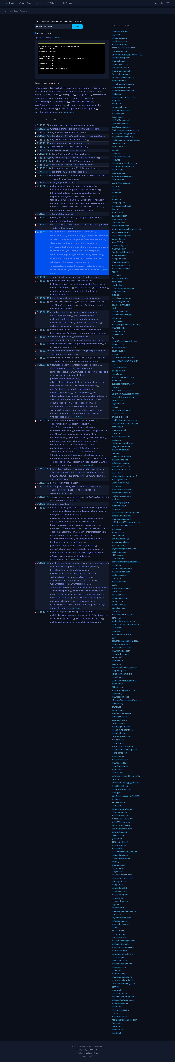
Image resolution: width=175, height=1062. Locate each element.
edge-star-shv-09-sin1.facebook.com (68, 143)
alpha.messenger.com (93, 200)
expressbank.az (119, 802)
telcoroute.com (119, 967)
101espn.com (118, 344)
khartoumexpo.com (121, 110)
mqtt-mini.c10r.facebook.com (64, 358)
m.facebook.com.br (92, 382)
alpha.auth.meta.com (91, 207)
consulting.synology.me (123, 809)
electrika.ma (117, 677)
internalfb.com (81, 336)
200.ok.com (117, 687)
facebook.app (97, 88)
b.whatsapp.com (58, 570)
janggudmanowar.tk (99, 175)
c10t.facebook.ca (58, 389)
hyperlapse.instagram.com (89, 538)
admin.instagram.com (60, 336)
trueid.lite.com (118, 535)
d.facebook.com (82, 431)
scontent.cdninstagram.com (93, 507)
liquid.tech (116, 1033)
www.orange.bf (119, 430)
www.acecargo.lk (120, 894)
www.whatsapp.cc (44, 101)
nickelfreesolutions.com (123, 84)
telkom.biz (116, 1026)
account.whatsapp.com (64, 566)
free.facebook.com (89, 434)
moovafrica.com (119, 950)
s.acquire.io (117, 529)
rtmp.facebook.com (89, 305)
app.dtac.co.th (118, 545)
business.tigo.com (120, 245)
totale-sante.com (119, 753)
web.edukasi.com (120, 598)
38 (48, 469)
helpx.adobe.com (120, 855)
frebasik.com (90, 451)
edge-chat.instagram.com (63, 532)
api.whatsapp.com (87, 566)
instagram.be (52, 95)
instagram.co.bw (43, 98)
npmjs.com (117, 282)
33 (48, 351)
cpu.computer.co (119, 993)
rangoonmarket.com (121, 446)
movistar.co (117, 374)
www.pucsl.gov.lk (120, 763)
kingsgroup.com (119, 38)
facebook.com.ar (43, 91)
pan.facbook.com (96, 396)
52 (48, 507)
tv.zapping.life (118, 202)
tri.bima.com (117, 555)
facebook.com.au (92, 91)
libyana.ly (116, 354)
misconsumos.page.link (122, 819)
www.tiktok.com (119, 347)
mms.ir (115, 407)
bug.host (116, 34)
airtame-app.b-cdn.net (122, 878)
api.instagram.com (93, 518)
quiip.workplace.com (60, 326)
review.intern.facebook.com (87, 329)
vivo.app (116, 792)
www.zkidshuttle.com (122, 390)
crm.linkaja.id (118, 321)
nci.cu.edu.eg (118, 743)
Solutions (52, 3)
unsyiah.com (117, 871)
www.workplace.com (84, 326)
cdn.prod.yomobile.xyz (122, 954)
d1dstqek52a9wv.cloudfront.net (126, 700)
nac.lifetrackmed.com (122, 828)
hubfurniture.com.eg (121, 496)
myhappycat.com (120, 64)
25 (48, 336)
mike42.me (117, 591)
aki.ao (114, 196)
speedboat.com (119, 81)
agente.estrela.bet (59, 563)
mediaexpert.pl (119, 604)
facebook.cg (62, 101)
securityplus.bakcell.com (123, 166)
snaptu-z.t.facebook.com (89, 472)
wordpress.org (118, 973)
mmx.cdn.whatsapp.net (61, 594)
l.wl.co (74, 563)
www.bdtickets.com (121, 651)
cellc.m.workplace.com (61, 319)
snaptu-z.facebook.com (62, 472)
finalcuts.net (117, 94)
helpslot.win (117, 772)
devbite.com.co (119, 552)
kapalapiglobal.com (121, 726)
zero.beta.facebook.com (86, 193)
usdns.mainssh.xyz (120, 482)
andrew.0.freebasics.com (123, 48)
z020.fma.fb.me (58, 476)
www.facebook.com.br (86, 385)
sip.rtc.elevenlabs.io (121, 232)
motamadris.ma (119, 937)
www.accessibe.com (121, 647)
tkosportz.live (118, 413)
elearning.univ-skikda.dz (123, 980)
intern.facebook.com (60, 329)
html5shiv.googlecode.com (124, 420)
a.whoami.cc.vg (71, 179)
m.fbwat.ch (87, 101)
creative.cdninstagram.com (63, 507)
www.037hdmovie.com (122, 525)
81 (48, 139)
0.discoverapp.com (79, 424)
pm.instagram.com (86, 545)
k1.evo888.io (117, 427)
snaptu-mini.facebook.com (88, 469)
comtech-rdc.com (120, 842)
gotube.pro (117, 1013)
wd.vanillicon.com (120, 786)
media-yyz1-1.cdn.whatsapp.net (88, 590)
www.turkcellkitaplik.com (123, 940)
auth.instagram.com (85, 521)
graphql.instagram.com (61, 538)
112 (48, 147)
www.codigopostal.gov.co (124, 911)
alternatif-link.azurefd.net (123, 397)
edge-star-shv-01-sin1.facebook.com (68, 175)
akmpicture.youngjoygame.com (126, 782)
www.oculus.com (73, 497)
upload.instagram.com (61, 552)
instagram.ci (58, 105)
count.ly (115, 861)
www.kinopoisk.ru (120, 1016)
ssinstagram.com (119, 881)
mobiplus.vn (117, 884)
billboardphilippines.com (123, 90)
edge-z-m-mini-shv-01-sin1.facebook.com (71, 164)
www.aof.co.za (118, 328)
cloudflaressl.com (120, 766)
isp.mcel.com (118, 710)
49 (48, 136)
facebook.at (60, 91)
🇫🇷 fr (168, 3)
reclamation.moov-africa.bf (124, 476)
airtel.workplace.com (60, 315)
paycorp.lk (117, 387)
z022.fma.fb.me (76, 476)
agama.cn (116, 664)
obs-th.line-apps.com (122, 183)
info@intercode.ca (91, 1053)
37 (48, 132)
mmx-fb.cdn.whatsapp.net (63, 597)
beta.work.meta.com (60, 210)
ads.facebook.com (83, 403)
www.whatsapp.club (69, 108)
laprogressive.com (120, 1010)
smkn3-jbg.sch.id (120, 417)
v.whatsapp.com (80, 584)
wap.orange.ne (119, 255)
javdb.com (116, 104)
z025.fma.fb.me (95, 476)
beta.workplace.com (63, 228)
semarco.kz (117, 657)
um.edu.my (117, 693)
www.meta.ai (81, 88)
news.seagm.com (120, 51)
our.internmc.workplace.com (87, 340)
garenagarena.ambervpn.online (126, 512)
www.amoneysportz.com (123, 690)
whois (57, 37)
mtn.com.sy (117, 509)
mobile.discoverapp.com (62, 615)
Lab (39, 3)
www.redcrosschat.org (122, 136)
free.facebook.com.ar (60, 365)
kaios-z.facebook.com (61, 469)
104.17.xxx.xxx (118, 594)
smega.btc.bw (118, 371)
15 (48, 312)
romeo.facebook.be (60, 372)
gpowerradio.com (120, 311)
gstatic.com (117, 400)
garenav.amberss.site (121, 515)
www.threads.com (59, 559)
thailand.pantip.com (121, 57)
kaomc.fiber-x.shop (121, 825)
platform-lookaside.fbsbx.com (88, 284)
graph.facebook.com (45, 37)
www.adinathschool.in (122, 519)
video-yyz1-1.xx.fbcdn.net (84, 277)
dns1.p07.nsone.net (120, 120)
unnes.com (117, 805)
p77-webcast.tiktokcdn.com (124, 852)
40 (48, 483)
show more (69, 112)
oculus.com (56, 497)
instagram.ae (41, 88)
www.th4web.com (120, 459)
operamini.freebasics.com (85, 462)
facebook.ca (60, 98)
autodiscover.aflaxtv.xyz (123, 377)
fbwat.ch (75, 101)
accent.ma (116, 1006)
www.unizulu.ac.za (120, 924)
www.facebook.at (83, 368)
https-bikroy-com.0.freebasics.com (67, 458)
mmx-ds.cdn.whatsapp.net (89, 594)
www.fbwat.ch (42, 105)
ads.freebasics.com (97, 458)
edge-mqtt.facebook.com (62, 214)
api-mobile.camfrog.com (123, 996)
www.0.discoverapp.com (62, 427)
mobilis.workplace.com (61, 322)
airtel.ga (115, 295)
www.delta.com (119, 61)
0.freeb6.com (56, 455)
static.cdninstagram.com (65, 511)
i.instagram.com (58, 542)
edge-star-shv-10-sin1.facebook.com (68, 147)
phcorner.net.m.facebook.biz (64, 379)
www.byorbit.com (120, 479)
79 (44, 132)
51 (48, 504)
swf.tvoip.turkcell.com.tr (123, 77)
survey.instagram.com (61, 549)
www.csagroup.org (120, 697)
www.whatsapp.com (82, 587)
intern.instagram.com (94, 333)
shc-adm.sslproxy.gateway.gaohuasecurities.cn (73, 420)
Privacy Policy (81, 1050)
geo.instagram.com (59, 535)
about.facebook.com (60, 403)
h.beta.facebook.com (60, 193)
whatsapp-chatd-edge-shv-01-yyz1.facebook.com (75, 486)
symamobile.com (119, 107)
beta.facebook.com (59, 189)
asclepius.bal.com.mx (122, 964)
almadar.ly (116, 199)
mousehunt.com (119, 960)
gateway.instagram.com (87, 217)
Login (159, 3)
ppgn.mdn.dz (118, 403)
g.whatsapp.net (83, 490)
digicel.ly (116, 611)
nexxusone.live (119, 908)
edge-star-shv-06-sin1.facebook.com (68, 136)
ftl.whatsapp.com (58, 580)
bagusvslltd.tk (97, 136)
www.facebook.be (81, 372)
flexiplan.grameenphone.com (125, 130)
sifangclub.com (119, 733)
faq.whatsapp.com (81, 577)
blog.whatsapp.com (79, 570)
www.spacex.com (120, 44)
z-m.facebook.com (78, 444)
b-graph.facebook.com (82, 406)
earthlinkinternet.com (121, 298)
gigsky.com (117, 838)
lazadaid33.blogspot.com (123, 357)
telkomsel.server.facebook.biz (65, 382)
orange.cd (116, 707)
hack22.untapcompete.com (124, 1020)
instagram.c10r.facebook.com (64, 514)
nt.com (115, 272)
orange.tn (116, 914)
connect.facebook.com (61, 413)
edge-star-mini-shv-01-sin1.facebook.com (71, 161)
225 (48, 168)
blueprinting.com (119, 31)
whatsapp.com (101, 563)
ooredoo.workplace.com (88, 322)
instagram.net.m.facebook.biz (67, 375)
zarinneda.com (118, 239)
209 (48, 157)
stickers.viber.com (120, 944)
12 (48, 280)
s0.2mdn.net (117, 683)
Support (68, 3)
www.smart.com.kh (121, 268)
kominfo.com (118, 532)
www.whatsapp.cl (90, 105)
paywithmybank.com (121, 917)
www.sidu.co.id (119, 581)
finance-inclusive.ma (121, 456)
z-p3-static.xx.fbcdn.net (88, 622)
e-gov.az (116, 186)
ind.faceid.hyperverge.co (123, 621)
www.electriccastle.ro (122, 977)
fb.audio (39, 95)
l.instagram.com (77, 542)
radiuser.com (118, 835)
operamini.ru (117, 660)
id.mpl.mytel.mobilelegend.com (126, 229)
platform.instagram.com (62, 545)
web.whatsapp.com (59, 587)
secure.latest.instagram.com (94, 224)
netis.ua (115, 779)
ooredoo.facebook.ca (80, 389)
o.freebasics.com (61, 462)
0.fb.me (105, 462)
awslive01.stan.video (121, 410)
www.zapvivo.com (120, 262)
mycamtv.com (118, 331)
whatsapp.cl (72, 105)
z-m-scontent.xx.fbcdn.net (66, 465)
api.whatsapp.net (61, 590)
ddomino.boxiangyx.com (123, 288)
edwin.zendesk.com (121, 588)
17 (48, 329)
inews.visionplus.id (120, 542)
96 (48, 143)
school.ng (116, 618)
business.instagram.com (88, 525)
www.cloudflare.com (121, 469)
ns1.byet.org (117, 703)
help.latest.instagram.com (63, 196)
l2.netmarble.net (119, 812)
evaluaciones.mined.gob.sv (124, 749)
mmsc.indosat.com (120, 654)
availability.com (119, 608)
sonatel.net (117, 565)
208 (48, 154)
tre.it (114, 308)
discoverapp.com (58, 424)
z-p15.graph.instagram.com (88, 343)
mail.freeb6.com (74, 455)
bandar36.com (118, 723)
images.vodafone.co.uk (122, 746)
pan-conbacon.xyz (120, 538)
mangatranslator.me (121, 644)
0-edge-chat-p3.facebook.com (92, 615)
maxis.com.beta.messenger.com (89, 203)
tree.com (116, 453)
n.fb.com (76, 451)
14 (48, 301)
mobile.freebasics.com (61, 622)
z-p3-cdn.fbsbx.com (63, 618)
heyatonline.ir (118, 285)
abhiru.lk (116, 499)
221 (47, 164)
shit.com (116, 799)
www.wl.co (86, 563)
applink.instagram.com (61, 521)
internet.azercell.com (121, 713)
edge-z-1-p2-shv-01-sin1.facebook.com (69, 154)
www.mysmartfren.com (122, 489)
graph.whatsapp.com (80, 580)
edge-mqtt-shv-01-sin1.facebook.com (68, 172)
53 (48, 563)
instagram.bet (83, 95)
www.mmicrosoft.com (122, 875)
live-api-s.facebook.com (62, 302)
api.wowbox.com (119, 832)
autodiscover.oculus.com (123, 97)
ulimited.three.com (120, 901)
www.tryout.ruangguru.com (124, 133)
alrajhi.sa (116, 100)
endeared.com (118, 558)
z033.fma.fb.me (58, 479)
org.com (115, 904)
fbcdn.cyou (117, 1023)
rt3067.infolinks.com (121, 858)
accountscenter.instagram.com (65, 518)
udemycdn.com (119, 173)
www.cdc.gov (118, 113)
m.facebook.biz (100, 372)
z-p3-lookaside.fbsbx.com (89, 618)
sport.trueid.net (119, 845)
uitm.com (116, 970)
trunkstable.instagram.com (88, 549)
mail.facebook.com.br (61, 385)
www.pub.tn (117, 848)
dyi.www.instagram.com (87, 552)
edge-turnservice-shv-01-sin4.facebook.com (72, 125)
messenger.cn (89, 108)
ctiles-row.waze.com (121, 789)
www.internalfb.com (60, 340)
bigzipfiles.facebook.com (62, 280)
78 (44, 125)
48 (48, 486)
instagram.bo (99, 95)
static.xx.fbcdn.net (59, 294)
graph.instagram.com (82, 535)
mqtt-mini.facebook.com (84, 361)
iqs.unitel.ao (117, 169)
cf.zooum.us (117, 1029)
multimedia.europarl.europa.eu (126, 140)
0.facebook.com (85, 427)
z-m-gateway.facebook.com (64, 483)
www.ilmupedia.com (121, 436)
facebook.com (57, 399)
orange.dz (116, 578)
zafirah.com (117, 601)
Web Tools (25, 3)
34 (48, 358)
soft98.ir (115, 987)
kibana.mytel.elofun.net (122, 730)
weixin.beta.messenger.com (64, 207)
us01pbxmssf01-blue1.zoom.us (126, 522)
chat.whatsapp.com (81, 573)
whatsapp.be (67, 95)
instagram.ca (75, 98)
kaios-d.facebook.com (61, 298)
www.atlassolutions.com (123, 947)
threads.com (82, 556)
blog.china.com (119, 291)
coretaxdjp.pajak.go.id (122, 502)
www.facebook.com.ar (61, 368)
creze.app (116, 433)
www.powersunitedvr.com (65, 500)
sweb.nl (115, 150)
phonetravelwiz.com (121, 87)
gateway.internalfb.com (61, 221)
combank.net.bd (119, 888)
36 (48, 365)
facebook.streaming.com (123, 983)
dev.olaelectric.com (121, 305)
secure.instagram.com (85, 312)
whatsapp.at (75, 91)
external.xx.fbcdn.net (60, 291)
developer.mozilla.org (122, 127)
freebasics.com (93, 455)
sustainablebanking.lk (122, 314)
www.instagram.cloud (45, 108)
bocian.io (116, 927)
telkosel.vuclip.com (121, 466)
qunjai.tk (57, 179)
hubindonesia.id (119, 506)
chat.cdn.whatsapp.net (61, 490)
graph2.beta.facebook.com (85, 189)
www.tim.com (118, 756)
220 (48, 161)
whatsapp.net (101, 587)
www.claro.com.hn (120, 815)
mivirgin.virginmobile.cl (122, 568)
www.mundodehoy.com (123, 614)
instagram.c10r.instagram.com (65, 528)
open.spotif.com (119, 720)
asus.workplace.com (84, 315)
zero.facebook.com (59, 451)
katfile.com (117, 380)
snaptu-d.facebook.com (87, 298)
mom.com (116, 631)
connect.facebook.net (61, 287)
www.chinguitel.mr (120, 301)
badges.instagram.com (61, 525)
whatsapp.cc (90, 98)
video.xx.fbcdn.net (59, 277)
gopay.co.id (117, 117)
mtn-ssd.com (118, 334)
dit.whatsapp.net (85, 601)
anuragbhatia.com (120, 1003)
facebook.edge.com (121, 74)
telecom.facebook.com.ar (86, 365)
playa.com (116, 318)
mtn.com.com (118, 740)
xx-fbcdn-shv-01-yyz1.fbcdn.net (90, 287)
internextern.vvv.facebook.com (65, 333)
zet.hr (114, 585)
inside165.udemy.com (121, 822)
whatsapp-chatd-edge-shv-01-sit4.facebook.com (74, 129)
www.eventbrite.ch (120, 450)
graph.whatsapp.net (60, 604)
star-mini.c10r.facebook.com (87, 410)
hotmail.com (117, 146)
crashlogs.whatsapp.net (62, 601)
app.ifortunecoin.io (120, 278)
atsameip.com (118, 931)
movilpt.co (116, 192)
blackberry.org (118, 957)
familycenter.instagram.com (92, 532)
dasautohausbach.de (121, 492)
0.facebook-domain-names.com (83, 399)
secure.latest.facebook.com (64, 224)
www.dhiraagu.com (121, 265)
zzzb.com (116, 440)
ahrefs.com (117, 769)
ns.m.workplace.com (86, 319)
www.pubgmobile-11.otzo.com (126, 324)
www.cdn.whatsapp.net (90, 597)
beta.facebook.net (82, 210)
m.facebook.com (119, 921)
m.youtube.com (119, 249)
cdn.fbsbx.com (85, 280)
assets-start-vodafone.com (124, 163)
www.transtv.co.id (120, 759)
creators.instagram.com (94, 528)
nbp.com (116, 189)
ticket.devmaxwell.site (122, 674)
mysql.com (117, 486)
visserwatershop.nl (120, 67)
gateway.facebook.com (61, 217)
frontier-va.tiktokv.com (122, 252)
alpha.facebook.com (60, 186)
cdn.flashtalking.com (121, 235)
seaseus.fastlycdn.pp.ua (123, 1000)
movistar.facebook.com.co (48, 112)
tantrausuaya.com (120, 123)
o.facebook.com (96, 437)
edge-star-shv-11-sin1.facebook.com (68, 150)
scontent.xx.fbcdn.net (85, 291)
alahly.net (116, 153)
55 (48, 129)
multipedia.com (119, 258)
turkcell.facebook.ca (60, 392)
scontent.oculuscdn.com (96, 497)
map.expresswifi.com (60, 504)
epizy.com (116, 275)
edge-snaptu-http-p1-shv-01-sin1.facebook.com (73, 168)
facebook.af (56, 88)
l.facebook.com (58, 437)
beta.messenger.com (60, 203)
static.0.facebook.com (61, 343)
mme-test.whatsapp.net (84, 604)
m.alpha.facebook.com (84, 186)
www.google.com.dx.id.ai (62, 182)
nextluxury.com (119, 143)
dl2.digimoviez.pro (120, 463)
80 (44, 182)
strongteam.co (118, 865)
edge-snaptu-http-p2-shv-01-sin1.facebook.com (74, 157)
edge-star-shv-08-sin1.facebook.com (68, 139)
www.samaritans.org (121, 634)
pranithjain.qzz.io (119, 716)
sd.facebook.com (81, 441)
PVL (91, 1056)
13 (41, 125)
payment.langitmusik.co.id (124, 548)
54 (48, 125)
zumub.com (117, 212)
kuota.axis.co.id (119, 575)
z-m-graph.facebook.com (83, 448)
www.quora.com (119, 219)
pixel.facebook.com (60, 441)
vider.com (116, 627)
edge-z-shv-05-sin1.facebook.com (67, 132)
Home (10, 3)
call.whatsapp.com (59, 573)
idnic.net (116, 160)
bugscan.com (118, 868)
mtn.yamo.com (118, 934)
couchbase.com (119, 891)
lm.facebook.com (77, 437)
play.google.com (119, 367)
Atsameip (23, 11)
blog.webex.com (119, 216)
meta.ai (68, 88)
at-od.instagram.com (60, 312)
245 (48, 172)
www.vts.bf (117, 990)
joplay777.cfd (118, 242)
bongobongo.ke (119, 670)
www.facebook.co (76, 396)
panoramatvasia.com (121, 736)
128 (47, 150)
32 (48, 343)
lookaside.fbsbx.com (60, 284)
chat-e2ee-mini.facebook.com (65, 351)
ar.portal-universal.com (122, 176)
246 (48, 175)
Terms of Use (93, 1050)
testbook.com (118, 179)
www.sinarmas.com (121, 571)
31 (38, 125)
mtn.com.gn (117, 898)
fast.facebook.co (81, 392)
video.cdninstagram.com (92, 511)
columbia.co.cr (118, 351)
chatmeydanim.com (121, 156)
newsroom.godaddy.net (122, 443)
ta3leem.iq (116, 473)
